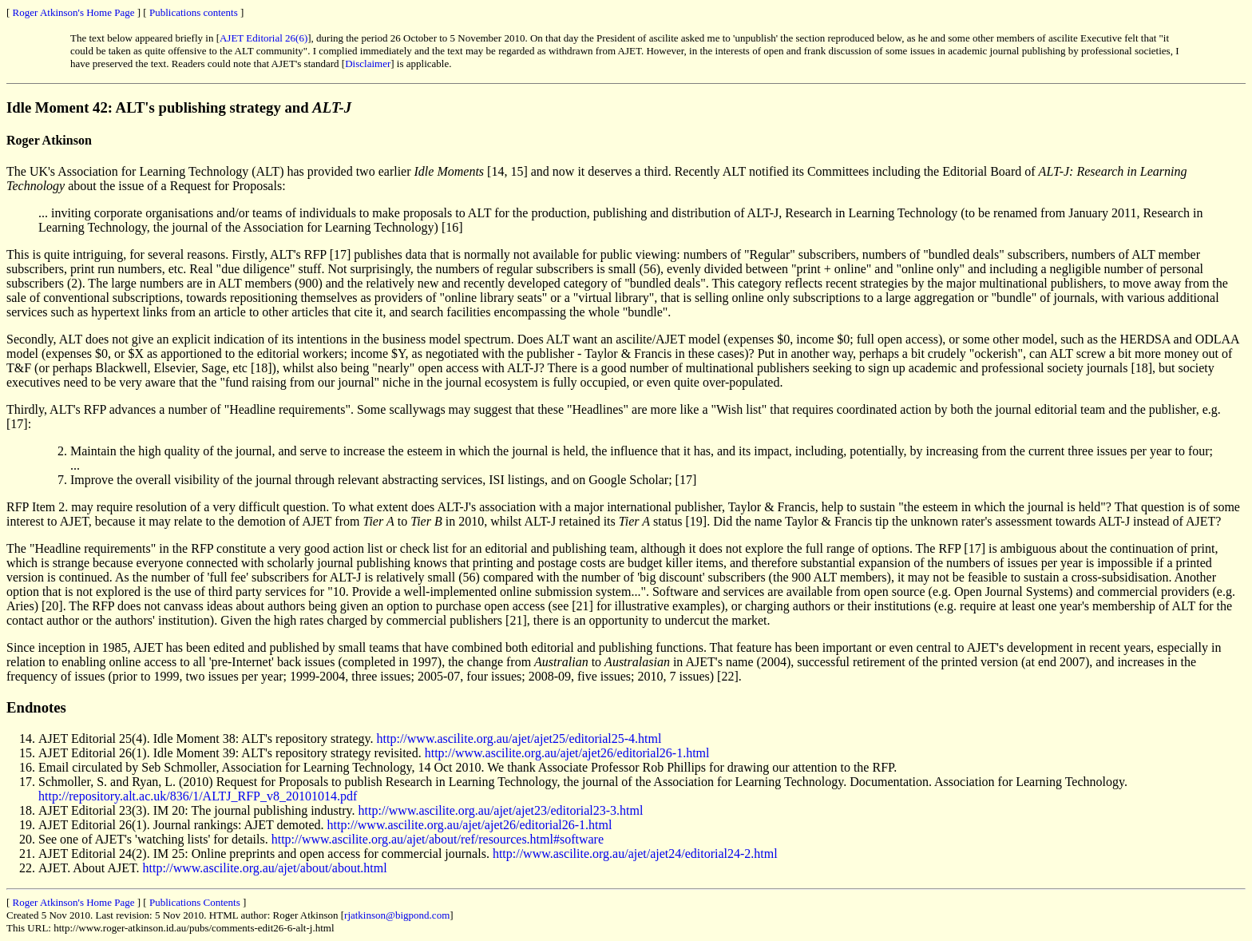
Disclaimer (367, 63)
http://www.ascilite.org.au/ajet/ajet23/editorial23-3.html (501, 810)
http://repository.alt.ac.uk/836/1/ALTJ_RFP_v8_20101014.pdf (197, 796)
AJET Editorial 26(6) (263, 38)
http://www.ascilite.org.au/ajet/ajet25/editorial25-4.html (519, 738)
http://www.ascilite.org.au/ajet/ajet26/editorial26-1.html (567, 753)
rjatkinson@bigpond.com (397, 915)
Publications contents (193, 12)
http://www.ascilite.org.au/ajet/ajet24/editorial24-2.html (635, 853)
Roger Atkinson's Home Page (74, 12)
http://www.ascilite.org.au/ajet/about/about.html (265, 868)
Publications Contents (194, 902)
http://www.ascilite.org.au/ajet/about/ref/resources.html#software (437, 839)
